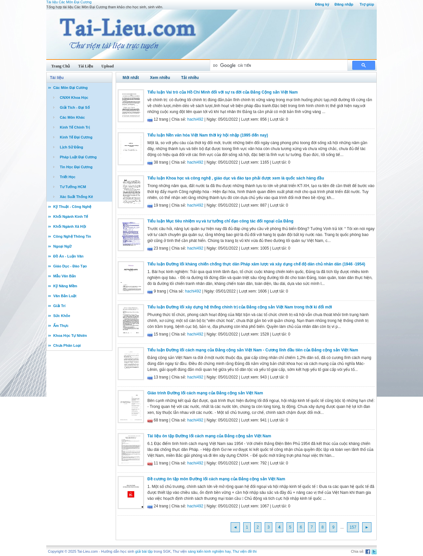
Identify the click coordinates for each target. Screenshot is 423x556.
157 (353, 527)
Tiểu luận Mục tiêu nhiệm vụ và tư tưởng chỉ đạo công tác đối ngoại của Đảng (220, 221)
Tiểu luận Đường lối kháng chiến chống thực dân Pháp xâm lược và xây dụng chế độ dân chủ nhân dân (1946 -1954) (256, 264)
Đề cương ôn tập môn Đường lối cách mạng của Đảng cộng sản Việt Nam (216, 479)
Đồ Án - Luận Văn (68, 256)
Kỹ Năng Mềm (65, 286)
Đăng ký (322, 4)
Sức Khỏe (61, 316)
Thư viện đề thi (245, 551)
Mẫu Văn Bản (64, 276)
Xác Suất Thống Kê (76, 197)
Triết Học (67, 177)
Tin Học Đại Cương (76, 167)
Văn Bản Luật (64, 296)
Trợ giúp (367, 4)
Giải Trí (59, 306)
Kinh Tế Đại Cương (76, 137)
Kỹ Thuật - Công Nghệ (72, 207)
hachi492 (195, 119)
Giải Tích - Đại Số (75, 107)
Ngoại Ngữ (62, 246)
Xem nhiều (160, 77)
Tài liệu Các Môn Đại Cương (69, 2)
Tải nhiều (190, 77)
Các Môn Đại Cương (70, 88)
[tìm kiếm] (278, 65)
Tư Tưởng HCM (73, 187)
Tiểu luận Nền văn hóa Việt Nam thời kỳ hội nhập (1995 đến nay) (207, 135)
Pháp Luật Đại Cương (78, 157)
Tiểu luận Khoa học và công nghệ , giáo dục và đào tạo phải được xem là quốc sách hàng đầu (235, 178)
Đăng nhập (343, 4)
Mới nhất (131, 77)
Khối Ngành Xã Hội (69, 226)
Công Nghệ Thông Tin (72, 236)
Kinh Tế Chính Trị (75, 127)
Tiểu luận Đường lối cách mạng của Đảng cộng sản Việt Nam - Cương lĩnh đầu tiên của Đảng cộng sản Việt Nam (252, 350)
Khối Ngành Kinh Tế (70, 216)
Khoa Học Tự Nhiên (70, 336)
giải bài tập (144, 551)
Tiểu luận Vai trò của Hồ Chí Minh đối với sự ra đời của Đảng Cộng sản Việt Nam (222, 92)
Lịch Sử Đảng (71, 147)
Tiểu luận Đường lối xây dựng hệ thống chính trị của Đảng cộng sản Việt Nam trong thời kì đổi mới (239, 307)
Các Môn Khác (72, 117)
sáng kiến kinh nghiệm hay (209, 551)
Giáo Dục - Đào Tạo (70, 266)
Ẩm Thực (60, 326)
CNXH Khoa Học (74, 97)
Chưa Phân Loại (67, 345)
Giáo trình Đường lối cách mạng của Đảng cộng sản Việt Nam (205, 393)
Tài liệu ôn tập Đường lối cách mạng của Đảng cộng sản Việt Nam (209, 436)
